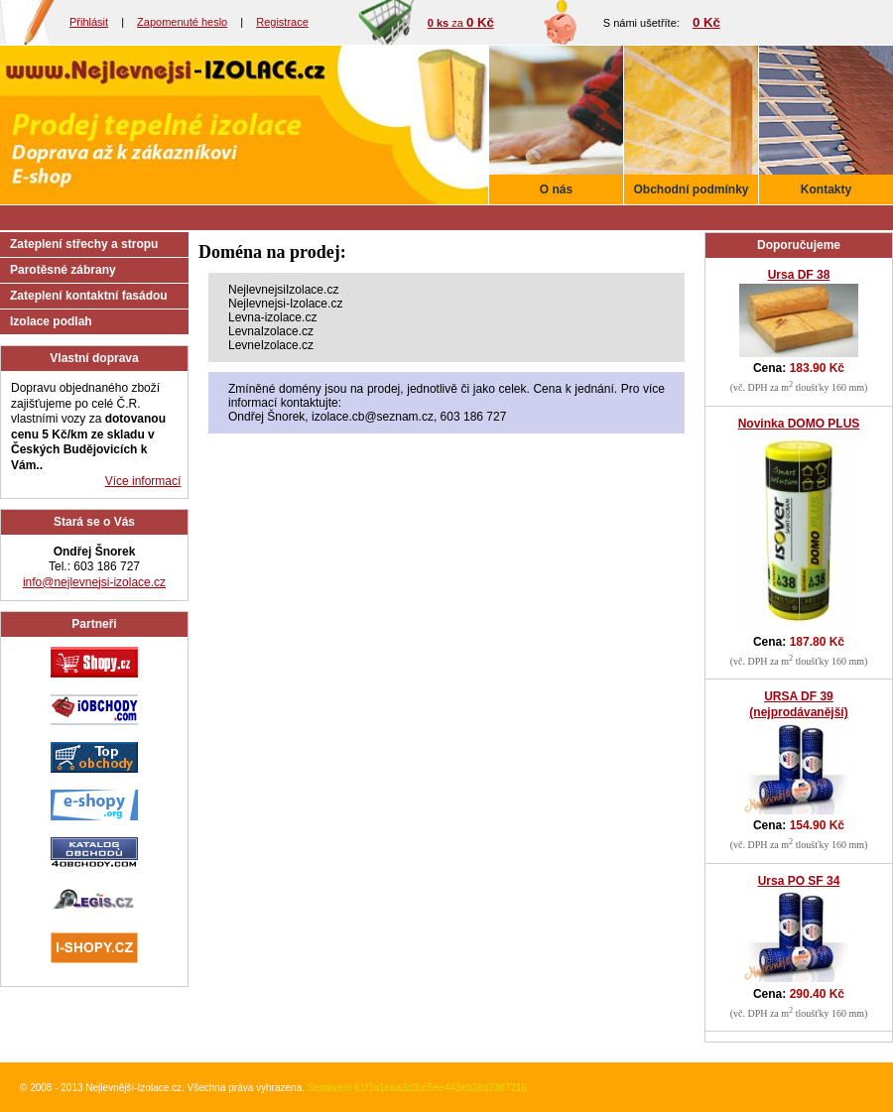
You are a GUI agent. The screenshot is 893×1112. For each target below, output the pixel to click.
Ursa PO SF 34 (799, 881)
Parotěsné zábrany (63, 270)
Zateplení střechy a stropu (84, 244)
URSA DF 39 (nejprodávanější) (798, 704)
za (461, 23)
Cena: (798, 368)
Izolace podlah (51, 321)
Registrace (282, 22)
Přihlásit (88, 22)
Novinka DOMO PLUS (799, 424)
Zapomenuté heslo (182, 22)
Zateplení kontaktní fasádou (89, 296)
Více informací (143, 481)
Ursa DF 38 (799, 275)
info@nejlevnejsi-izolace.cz (94, 582)
